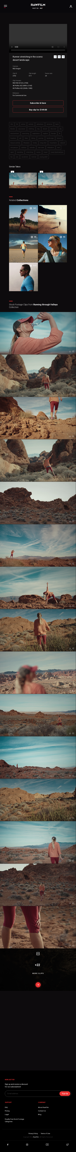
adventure (40, 124)
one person (14, 147)
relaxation (50, 147)
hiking (33, 138)
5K (17, 124)
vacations (25, 157)
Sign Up (65, 1094)
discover (53, 129)
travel (45, 152)
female (53, 133)
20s (11, 124)
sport (12, 152)
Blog (39, 1114)
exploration (36, 133)
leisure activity (15, 143)
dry (61, 129)
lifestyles (26, 143)
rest (58, 147)
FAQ (6, 1107)
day (38, 129)
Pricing (7, 1111)
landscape (50, 138)
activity (31, 124)
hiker (26, 138)
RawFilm (36, 1137)
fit (59, 133)
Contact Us (42, 1111)
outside (32, 147)
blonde (12, 129)
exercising (25, 133)
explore (45, 133)
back (57, 124)
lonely (35, 143)
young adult (43, 157)
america (49, 124)
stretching (29, 152)
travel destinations (57, 152)
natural (62, 143)
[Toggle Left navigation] (5, 6)
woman (33, 157)
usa (17, 157)
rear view (41, 147)
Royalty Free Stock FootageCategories (14, 1120)
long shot (43, 143)
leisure (59, 138)
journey (40, 138)
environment (14, 133)
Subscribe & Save (38, 103)
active (23, 124)
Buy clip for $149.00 (38, 110)
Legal (7, 1114)
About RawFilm (43, 1107)
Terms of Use (45, 1133)
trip (11, 157)
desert (45, 129)
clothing (31, 129)
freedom (13, 138)
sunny (38, 152)
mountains (53, 143)
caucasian (21, 129)
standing (20, 152)
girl (20, 138)
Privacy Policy (33, 1133)
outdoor (23, 147)
